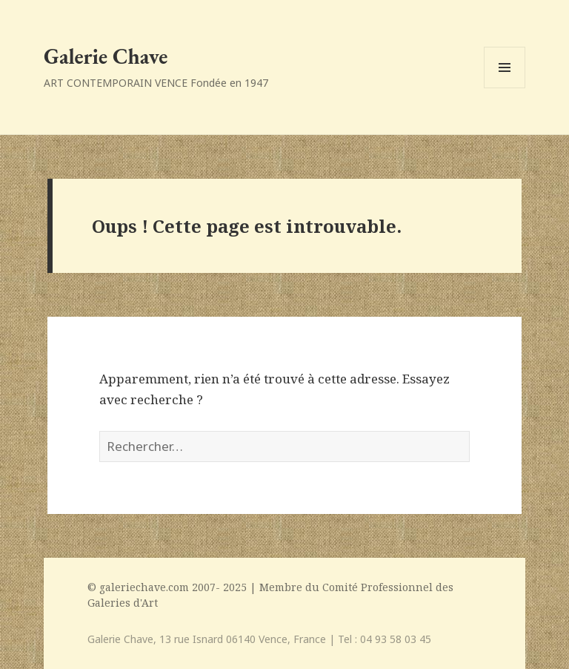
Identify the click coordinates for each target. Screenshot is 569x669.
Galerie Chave (105, 56)
